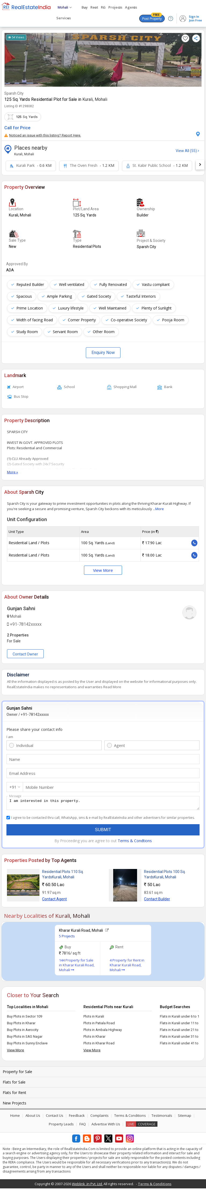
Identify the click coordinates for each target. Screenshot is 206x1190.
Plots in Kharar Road (99, 1045)
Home (15, 1117)
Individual (24, 745)
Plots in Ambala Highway (102, 1031)
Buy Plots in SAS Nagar (24, 1038)
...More (158, 508)
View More (103, 570)
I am (9, 736)
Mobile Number (39, 787)
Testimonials (162, 1117)
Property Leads (61, 1125)
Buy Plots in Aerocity (22, 1031)
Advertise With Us (105, 1125)
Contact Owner (25, 654)
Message (15, 796)
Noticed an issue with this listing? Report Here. (42, 135)
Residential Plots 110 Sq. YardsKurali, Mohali (63, 876)
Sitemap (184, 1117)
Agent (119, 745)
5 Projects (67, 937)
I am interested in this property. (103, 804)
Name (14, 759)
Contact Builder (157, 900)
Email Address (22, 773)
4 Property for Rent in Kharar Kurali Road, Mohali (127, 966)
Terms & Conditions (130, 1117)
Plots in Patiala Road (99, 1025)
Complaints (99, 1117)
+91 (13, 787)
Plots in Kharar (94, 1038)
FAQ (82, 1125)
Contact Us (54, 1117)
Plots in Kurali (93, 1018)
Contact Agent (54, 900)
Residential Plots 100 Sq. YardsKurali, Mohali (165, 876)
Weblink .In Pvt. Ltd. (87, 1185)
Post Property (152, 18)
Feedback (77, 1117)
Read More (112, 686)
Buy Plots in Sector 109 (24, 1018)
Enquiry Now (103, 352)
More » (12, 472)
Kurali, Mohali (94, 99)
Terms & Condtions (135, 842)
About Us (32, 1117)
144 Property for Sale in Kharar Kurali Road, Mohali (76, 966)
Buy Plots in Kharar (21, 1025)
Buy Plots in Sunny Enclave (27, 1045)
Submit (103, 831)
